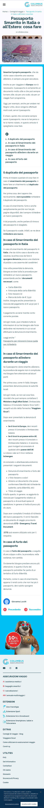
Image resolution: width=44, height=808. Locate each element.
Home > (5, 12)
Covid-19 (6, 746)
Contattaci (7, 766)
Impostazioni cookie (12, 804)
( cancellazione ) (10, 691)
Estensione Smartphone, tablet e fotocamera (19, 722)
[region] (22, 798)
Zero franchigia (12, 707)
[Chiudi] (40, 792)
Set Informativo (9, 762)
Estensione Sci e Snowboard (17, 716)
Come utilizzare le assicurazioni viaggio (19, 742)
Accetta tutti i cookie (29, 804)
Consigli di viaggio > (17, 12)
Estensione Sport (13, 711)
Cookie (5, 782)
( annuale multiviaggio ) (14, 695)
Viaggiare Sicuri (9, 738)
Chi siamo (7, 770)
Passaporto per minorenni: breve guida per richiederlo (20, 342)
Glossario (6, 774)
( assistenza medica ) (12, 681)
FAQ (4, 757)
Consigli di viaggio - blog (13, 734)
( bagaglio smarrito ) (12, 686)
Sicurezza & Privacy (11, 778)
